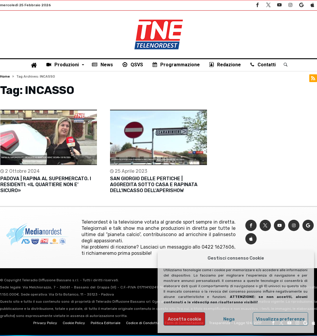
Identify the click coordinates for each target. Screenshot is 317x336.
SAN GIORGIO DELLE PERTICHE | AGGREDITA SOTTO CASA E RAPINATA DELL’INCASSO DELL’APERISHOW (153, 184)
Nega (229, 319)
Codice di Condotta (142, 323)
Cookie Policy (74, 323)
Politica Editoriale (105, 323)
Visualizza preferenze (280, 319)
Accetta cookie (184, 319)
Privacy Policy (45, 323)
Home (5, 76)
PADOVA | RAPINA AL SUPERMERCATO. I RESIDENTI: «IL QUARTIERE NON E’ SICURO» (45, 184)
